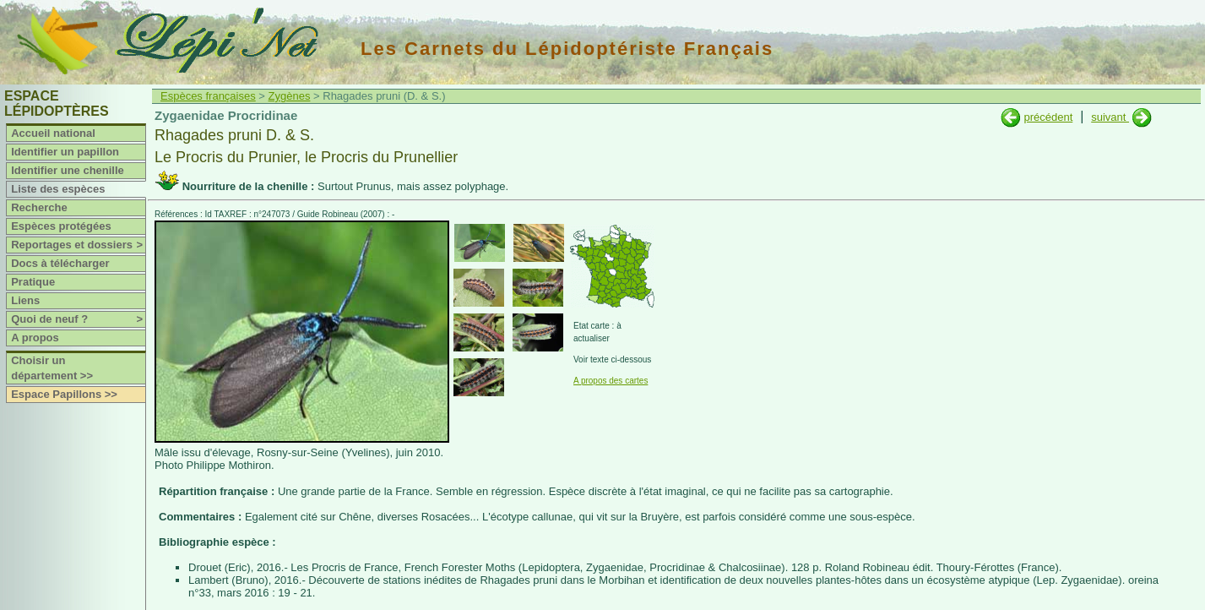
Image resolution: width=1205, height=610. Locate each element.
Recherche (39, 207)
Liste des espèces (58, 188)
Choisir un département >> (52, 368)
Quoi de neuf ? (78, 319)
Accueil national (53, 133)
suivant (1110, 117)
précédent (1047, 117)
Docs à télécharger (60, 263)
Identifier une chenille (67, 170)
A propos (35, 337)
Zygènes (290, 96)
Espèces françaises (208, 96)
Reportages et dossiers (78, 245)
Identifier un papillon (65, 151)
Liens (25, 300)
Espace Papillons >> (64, 394)
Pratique (33, 281)
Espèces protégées (61, 226)
